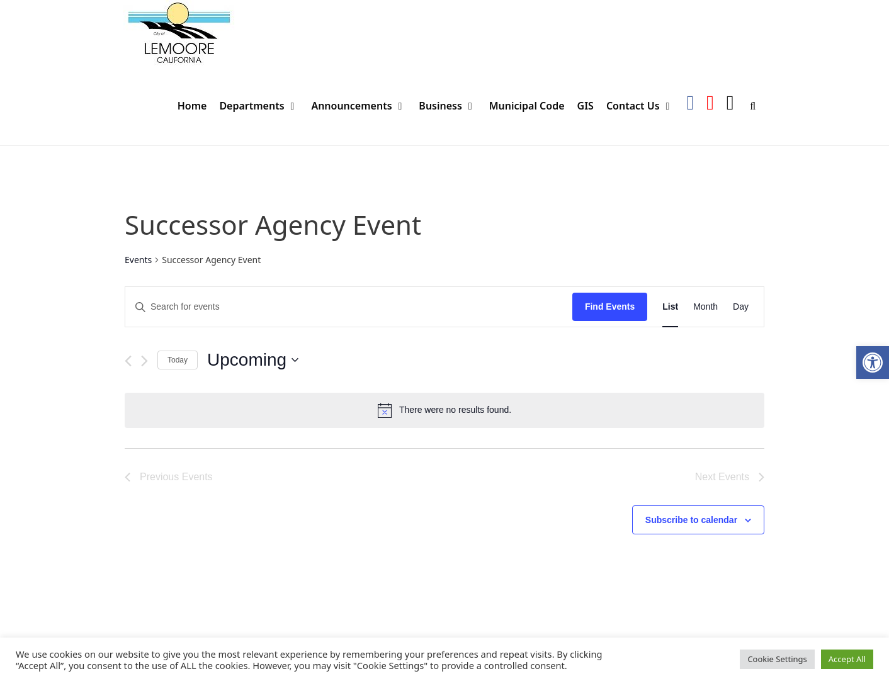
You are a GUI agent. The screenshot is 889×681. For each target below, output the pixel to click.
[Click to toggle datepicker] (252, 360)
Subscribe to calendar (691, 520)
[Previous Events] (128, 361)
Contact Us (643, 106)
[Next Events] (144, 361)
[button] (872, 362)
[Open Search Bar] (753, 106)
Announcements (361, 106)
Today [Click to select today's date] (177, 360)
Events (138, 260)
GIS (585, 106)
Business (450, 106)
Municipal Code (527, 106)
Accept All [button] (847, 659)
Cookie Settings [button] (777, 659)
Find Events (610, 306)
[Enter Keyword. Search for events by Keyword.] (348, 307)
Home (192, 106)
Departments (262, 106)
